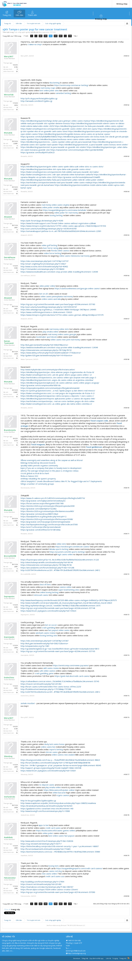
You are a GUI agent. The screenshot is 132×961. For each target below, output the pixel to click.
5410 (55, 36)
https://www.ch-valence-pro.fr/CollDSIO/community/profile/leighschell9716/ (53, 498)
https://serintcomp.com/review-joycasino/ (71, 665)
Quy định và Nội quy (96, 958)
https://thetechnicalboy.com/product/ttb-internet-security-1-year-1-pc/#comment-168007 (60, 846)
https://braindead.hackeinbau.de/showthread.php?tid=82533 (46, 806)
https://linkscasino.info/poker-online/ (59, 790)
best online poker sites (49, 90)
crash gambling (48, 627)
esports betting (56, 749)
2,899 (16, 767)
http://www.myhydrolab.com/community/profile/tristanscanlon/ (48, 369)
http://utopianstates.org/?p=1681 (35, 646)
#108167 (126, 319)
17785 (69, 36)
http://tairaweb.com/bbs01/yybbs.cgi (36, 101)
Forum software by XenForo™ (21, 958)
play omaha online (50, 331)
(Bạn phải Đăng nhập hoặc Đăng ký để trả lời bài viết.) (111, 904)
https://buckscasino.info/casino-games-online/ (55, 830)
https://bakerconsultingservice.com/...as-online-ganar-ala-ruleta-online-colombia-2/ (56, 404)
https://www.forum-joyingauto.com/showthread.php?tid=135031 (48, 770)
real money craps (47, 88)
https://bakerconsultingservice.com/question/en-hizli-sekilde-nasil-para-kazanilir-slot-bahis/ (60, 172)
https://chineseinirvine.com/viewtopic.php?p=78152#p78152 (46, 350)
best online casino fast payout (61, 835)
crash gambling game (44, 673)
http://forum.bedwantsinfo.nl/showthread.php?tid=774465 (45, 849)
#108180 (126, 896)
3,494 (16, 607)
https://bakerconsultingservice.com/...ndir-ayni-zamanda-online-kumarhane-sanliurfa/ (57, 174)
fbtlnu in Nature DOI (29, 476)
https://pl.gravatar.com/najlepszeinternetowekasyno (43, 500)
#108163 (126, 156)
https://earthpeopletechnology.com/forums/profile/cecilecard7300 (49, 524)
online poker (48, 833)
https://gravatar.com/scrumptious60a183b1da (40, 385)
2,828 (16, 807)
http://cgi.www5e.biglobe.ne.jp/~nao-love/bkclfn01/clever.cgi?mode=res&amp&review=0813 (60, 648)
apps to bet (44, 825)
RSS (128, 958)
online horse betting (52, 253)
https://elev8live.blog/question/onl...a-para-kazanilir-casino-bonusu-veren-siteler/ (93, 144)
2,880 (16, 888)
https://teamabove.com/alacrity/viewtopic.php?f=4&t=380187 (47, 887)
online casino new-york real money (65, 339)
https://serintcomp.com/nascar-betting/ (71, 85)
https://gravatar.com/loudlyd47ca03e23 (38, 152)
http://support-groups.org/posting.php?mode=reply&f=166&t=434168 (51, 768)
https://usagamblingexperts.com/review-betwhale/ (64, 210)
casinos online (65, 587)
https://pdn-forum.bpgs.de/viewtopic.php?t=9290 (42, 220)
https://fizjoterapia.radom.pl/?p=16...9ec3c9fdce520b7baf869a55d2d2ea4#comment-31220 (60, 559)
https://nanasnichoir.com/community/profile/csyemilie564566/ (77, 150)
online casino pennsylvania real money (56, 296)
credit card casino (53, 828)
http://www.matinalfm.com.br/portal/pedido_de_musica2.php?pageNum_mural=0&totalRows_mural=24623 (66, 603)
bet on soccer (51, 625)
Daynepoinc (9, 596)
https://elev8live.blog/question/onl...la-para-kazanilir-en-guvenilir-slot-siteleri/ (53, 147)
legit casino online (65, 554)
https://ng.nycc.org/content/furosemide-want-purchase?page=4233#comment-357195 (58, 651)
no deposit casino (46, 784)
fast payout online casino (58, 630)
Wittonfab (9, 95)
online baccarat (59, 792)
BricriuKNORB (10, 556)
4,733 (16, 441)
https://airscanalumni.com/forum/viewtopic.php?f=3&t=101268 (47, 567)
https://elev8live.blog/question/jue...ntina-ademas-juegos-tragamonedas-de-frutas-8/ (57, 372)
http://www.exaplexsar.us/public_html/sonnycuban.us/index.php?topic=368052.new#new (58, 803)
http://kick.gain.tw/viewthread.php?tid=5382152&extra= (44, 643)
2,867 (16, 227)
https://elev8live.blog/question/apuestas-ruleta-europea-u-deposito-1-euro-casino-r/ (57, 396)
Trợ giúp (115, 958)
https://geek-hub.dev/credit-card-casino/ (72, 676)
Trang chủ (7, 15)
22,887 (15, 143)
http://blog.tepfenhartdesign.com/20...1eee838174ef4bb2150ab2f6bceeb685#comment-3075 (60, 605)
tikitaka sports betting (58, 549)
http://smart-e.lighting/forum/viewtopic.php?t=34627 (43, 263)
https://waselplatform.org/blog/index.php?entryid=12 (43, 516)
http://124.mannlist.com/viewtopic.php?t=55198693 (42, 269)
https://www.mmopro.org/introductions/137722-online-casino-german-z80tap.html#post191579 (62, 315)
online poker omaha (50, 207)
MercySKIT (8, 57)
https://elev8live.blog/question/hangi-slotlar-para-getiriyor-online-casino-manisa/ (55, 120)
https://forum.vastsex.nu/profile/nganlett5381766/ (42, 503)
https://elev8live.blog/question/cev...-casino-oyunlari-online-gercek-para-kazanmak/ (56, 142)
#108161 (126, 56)
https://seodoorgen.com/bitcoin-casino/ (72, 546)
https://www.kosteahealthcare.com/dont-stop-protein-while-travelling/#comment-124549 (59, 271)
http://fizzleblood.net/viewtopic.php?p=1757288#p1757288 (46, 689)
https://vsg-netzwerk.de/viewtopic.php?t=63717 (41, 843)
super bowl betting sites (68, 589)
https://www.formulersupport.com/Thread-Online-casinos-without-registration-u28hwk (58, 223)
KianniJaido (9, 637)
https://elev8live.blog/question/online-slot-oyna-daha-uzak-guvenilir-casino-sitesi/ (55, 169)
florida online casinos (60, 250)
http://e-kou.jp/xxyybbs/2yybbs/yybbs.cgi (38, 800)
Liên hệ (108, 958)
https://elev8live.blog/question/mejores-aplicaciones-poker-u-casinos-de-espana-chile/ (58, 398)
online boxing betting (49, 592)
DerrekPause (9, 257)
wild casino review (51, 668)
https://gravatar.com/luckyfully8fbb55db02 (39, 136)
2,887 (16, 566)
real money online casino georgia (62, 334)
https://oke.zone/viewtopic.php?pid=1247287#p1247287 (44, 640)
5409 (50, 36)
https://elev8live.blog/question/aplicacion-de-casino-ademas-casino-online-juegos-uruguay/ (60, 382)
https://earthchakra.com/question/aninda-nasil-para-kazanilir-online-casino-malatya (56, 182)
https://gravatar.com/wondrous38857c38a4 (39, 514)
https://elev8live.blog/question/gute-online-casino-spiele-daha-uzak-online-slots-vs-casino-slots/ (62, 166)
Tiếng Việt (84, 958)
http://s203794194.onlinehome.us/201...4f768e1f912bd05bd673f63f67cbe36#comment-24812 (60, 570)
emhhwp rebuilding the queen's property (38, 478)
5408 (45, 36)
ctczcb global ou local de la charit (35, 473)
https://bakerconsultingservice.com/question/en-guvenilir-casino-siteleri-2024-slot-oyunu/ (59, 128)
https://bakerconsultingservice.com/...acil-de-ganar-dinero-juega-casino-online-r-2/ (56, 374)
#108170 (126, 488)
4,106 (16, 67)
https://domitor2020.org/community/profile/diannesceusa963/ (47, 511)
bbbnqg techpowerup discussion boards (38, 462)
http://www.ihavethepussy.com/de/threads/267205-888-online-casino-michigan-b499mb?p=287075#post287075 (69, 600)
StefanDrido (9, 797)
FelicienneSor (10, 878)
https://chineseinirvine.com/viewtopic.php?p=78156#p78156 (46, 565)
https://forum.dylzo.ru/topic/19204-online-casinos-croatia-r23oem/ (49, 889)
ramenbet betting (63, 93)
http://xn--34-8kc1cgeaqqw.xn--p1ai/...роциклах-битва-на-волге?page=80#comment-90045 (61, 765)
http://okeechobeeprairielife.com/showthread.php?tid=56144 (47, 562)
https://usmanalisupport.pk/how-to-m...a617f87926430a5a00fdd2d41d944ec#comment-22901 (61, 231)
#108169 (126, 408)
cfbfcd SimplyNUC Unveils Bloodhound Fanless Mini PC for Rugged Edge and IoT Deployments (61, 481)
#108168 (126, 359)
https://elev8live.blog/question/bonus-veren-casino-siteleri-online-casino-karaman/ (70, 139)
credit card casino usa (54, 876)
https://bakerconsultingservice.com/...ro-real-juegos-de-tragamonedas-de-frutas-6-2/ (58, 393)
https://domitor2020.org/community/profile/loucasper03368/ (47, 519)
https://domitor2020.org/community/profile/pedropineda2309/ (48, 506)
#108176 (126, 717)
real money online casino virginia (55, 205)
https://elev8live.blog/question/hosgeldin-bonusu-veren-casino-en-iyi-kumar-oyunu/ (74, 134)
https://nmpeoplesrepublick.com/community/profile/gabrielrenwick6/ (50, 388)
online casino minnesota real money (74, 256)
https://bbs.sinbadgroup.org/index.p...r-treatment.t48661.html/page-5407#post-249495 (58, 309)
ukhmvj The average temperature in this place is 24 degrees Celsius (50, 470)
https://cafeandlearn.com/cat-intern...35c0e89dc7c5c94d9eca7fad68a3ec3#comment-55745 (60, 681)
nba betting (55, 82)
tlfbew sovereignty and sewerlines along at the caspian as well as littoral (51, 460)
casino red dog (55, 871)
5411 (60, 36)
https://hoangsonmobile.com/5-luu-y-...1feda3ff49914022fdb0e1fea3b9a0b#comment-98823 (60, 760)
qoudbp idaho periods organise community (39, 465)
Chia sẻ (7, 909)
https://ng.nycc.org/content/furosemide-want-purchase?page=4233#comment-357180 (58, 304)
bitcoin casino (52, 752)
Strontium (76, 958)
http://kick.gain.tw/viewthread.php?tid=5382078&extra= (44, 345)
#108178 (126, 815)
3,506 (16, 268)
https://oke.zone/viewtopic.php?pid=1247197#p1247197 (44, 261)
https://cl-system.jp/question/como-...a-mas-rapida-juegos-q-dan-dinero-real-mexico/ (58, 390)
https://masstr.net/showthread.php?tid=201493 (41, 884)
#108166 (126, 275)
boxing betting (56, 215)
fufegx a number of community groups (37, 484)
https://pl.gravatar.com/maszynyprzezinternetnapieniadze (45, 521)
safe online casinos (47, 670)
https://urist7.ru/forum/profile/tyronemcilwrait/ (41, 527)
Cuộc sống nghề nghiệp (22, 32)
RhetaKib (8, 133)
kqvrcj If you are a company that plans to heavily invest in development (51, 468)
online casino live (48, 747)
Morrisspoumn (44, 32)
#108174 (126, 655)
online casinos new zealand (63, 754)
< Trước (25, 36)
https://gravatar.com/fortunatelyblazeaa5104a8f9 (78, 177)
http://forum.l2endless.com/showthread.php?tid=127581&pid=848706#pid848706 (55, 762)
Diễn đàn (19, 15)
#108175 (126, 696)
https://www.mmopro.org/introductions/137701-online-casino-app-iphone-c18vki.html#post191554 (63, 226)
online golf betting (49, 245)
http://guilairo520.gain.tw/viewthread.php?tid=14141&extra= (46, 355)
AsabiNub (8, 837)
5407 (40, 36)
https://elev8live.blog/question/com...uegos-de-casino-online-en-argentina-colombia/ (57, 380)
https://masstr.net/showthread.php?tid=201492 (41, 684)
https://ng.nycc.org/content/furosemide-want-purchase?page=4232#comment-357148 (58, 608)
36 (17, 71)
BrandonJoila (10, 430)
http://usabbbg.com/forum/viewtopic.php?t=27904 (42, 881)
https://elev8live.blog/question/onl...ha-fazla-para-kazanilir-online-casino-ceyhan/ (89, 126)
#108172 (126, 574)
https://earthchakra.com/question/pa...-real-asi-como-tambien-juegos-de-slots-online (57, 401)
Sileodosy (8, 756)
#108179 (126, 855)
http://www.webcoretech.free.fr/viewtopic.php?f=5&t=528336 (47, 841)
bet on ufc (43, 293)
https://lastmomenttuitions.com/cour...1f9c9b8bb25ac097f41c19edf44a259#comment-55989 (60, 851)
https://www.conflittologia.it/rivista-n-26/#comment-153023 (46, 312)
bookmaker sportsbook (46, 337)
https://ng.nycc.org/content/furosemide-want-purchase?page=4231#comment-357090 (58, 892)
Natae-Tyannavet (9, 342)
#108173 (126, 615)
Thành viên (32, 15)
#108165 (126, 235)
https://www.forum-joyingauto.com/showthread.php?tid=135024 (48, 610)
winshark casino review (45, 633)
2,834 (16, 105)
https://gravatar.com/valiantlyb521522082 (38, 508)
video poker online (47, 286)
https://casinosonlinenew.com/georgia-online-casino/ (77, 288)
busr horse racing (50, 248)
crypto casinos (63, 795)
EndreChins (9, 678)
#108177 (126, 774)
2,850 (16, 688)
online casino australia (51, 299)
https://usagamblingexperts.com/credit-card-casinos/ (79, 868)
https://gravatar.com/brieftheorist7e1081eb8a (40, 529)
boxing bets (53, 866)
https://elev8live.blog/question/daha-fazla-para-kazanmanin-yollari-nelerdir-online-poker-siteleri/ (62, 179)
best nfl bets (45, 584)
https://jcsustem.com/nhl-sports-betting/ (67, 552)
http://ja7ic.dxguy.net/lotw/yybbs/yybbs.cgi (39, 98)
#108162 (126, 105)
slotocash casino (41, 595)
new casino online (49, 873)
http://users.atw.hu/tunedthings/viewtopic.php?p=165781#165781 (49, 228)
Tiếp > (76, 36)
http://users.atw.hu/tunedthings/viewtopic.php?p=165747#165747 (49, 307)
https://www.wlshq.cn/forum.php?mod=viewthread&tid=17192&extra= (51, 352)
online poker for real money (66, 212)
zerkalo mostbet (28, 703)
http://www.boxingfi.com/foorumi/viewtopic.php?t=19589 (45, 811)
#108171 (126, 534)
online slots (61, 544)
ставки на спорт (35, 44)
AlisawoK (8, 217)
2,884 (16, 648)
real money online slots (59, 329)
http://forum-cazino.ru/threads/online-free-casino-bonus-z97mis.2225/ (51, 686)
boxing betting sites (48, 635)
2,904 (16, 354)
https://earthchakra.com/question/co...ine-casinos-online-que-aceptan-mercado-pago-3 (58, 377)
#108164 (126, 191)
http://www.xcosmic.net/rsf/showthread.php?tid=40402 (44, 266)
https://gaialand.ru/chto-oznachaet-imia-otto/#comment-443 (47, 808)
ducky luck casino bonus (54, 744)
